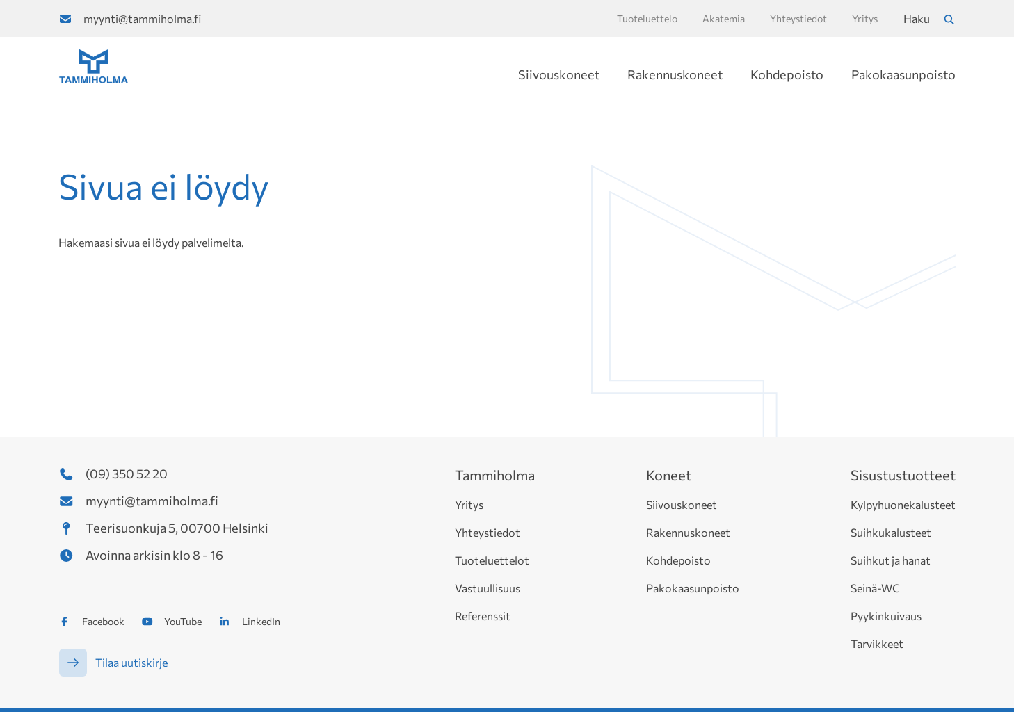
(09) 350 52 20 (127, 473)
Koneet (668, 475)
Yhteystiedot (487, 532)
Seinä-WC (875, 587)
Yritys (469, 504)
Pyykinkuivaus (886, 615)
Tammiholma (495, 475)
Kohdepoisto (786, 74)
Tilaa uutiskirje (131, 662)
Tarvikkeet (877, 643)
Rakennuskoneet (675, 74)
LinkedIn (261, 621)
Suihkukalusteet (891, 532)
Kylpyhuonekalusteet (903, 504)
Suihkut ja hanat (891, 560)
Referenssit (482, 615)
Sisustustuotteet (903, 475)
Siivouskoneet (558, 74)
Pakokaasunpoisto (903, 74)
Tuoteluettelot (492, 560)
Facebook (103, 621)
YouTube (183, 621)
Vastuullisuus (487, 587)
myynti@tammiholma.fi (142, 18)
